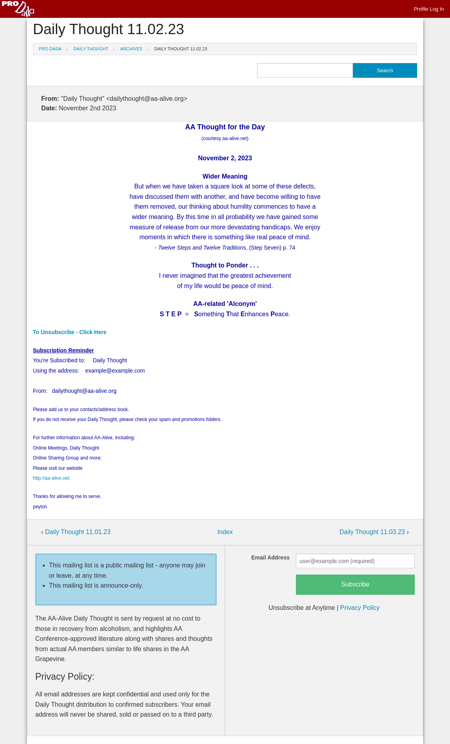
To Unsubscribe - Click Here (70, 332)
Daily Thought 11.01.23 (78, 532)
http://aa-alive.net (51, 478)
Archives (131, 48)
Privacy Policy (360, 607)
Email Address (270, 557)
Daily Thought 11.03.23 (373, 532)
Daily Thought (91, 48)
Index (225, 532)
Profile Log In (429, 9)
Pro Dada (50, 48)
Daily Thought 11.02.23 (181, 48)
